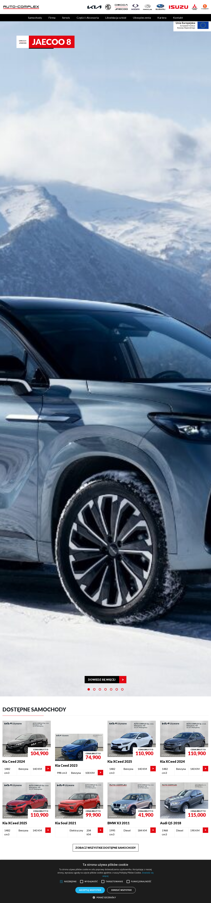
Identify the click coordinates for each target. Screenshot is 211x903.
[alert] (105, 881)
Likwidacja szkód (115, 17)
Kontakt (178, 17)
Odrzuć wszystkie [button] (121, 890)
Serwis (66, 17)
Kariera (161, 17)
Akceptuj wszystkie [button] (90, 890)
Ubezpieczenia (142, 17)
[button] (105, 897)
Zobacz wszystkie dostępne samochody (105, 847)
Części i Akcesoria (88, 17)
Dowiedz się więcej (102, 679)
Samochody (35, 17)
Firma (51, 17)
